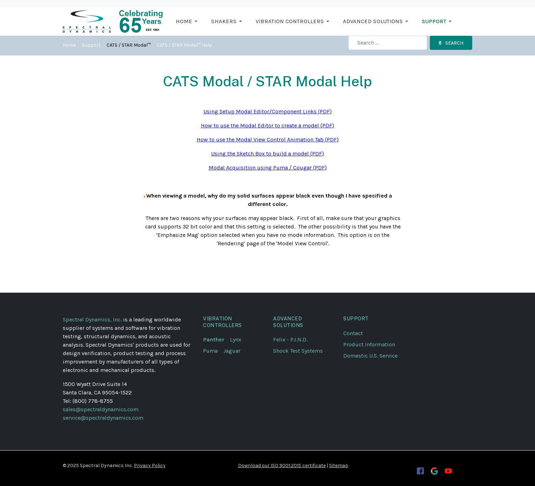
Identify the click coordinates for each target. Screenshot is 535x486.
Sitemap (338, 465)
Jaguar (232, 350)
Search (451, 43)
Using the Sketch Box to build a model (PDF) (267, 153)
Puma (213, 350)
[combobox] (387, 43)
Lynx (238, 339)
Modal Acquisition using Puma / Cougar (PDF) (268, 167)
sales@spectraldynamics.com (100, 409)
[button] (187, 21)
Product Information (369, 344)
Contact (353, 333)
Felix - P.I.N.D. (290, 339)
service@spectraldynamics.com (103, 417)
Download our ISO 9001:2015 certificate (282, 465)
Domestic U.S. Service (370, 355)
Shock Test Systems (298, 350)
